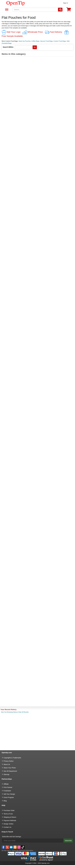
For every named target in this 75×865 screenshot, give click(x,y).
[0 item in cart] (68, 10)
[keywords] (35, 9)
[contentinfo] (15, 3)
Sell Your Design (9, 794)
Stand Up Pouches (25, 41)
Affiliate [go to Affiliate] (6, 784)
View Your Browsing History (9, 712)
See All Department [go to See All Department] (10, 771)
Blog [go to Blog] (5, 801)
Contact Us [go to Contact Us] (7, 827)
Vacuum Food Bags (46, 41)
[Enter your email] (32, 840)
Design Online (8, 824)
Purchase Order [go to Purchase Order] (9, 810)
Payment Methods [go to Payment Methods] (10, 820)
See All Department (6, 10)
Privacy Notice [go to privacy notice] (8, 761)
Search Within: (8, 47)
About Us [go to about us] (7, 764)
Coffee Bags (35, 41)
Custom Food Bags (59, 41)
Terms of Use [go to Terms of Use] (8, 814)
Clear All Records (23, 712)
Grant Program (9, 797)
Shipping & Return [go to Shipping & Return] (10, 817)
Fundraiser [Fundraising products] (7, 791)
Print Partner (8, 787)
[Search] (60, 9)
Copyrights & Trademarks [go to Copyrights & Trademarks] (12, 758)
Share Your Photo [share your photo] (10, 768)
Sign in (65, 3)
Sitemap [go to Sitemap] (6, 774)
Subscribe (68, 840)
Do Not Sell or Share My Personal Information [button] (17, 850)
